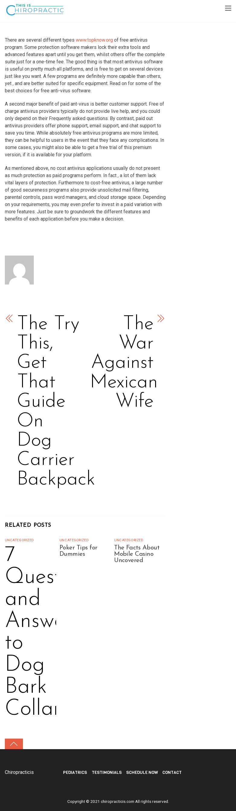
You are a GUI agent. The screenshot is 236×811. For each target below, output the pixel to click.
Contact (172, 772)
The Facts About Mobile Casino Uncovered (136, 554)
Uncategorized (19, 540)
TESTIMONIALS (107, 772)
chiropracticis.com (117, 801)
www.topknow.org (94, 40)
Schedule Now (142, 772)
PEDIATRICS (75, 772)
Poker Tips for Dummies (78, 551)
